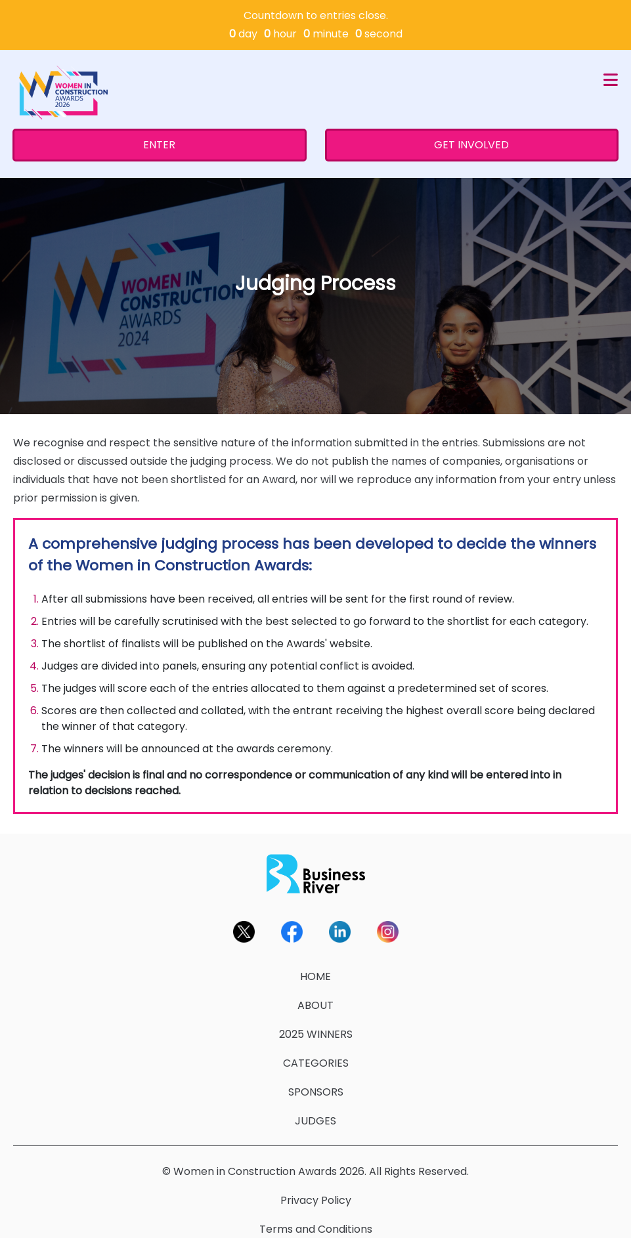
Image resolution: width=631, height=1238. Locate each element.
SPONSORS (315, 1055)
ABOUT (315, 969)
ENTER (159, 108)
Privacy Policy (315, 1164)
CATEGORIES (316, 1027)
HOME (315, 940)
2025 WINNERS (316, 998)
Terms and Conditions (315, 1193)
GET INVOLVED (471, 108)
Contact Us (315, 1221)
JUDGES (315, 1084)
